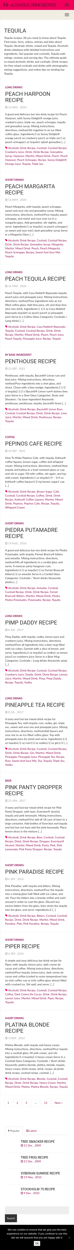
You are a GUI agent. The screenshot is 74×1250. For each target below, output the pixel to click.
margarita (57, 244)
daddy (29, 674)
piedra (56, 596)
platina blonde (40, 1086)
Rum (8, 760)
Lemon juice (12, 998)
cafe (56, 491)
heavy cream (47, 1082)
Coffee (10, 437)
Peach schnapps (27, 159)
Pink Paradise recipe (34, 872)
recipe (42, 159)
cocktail (42, 148)
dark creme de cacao (28, 994)
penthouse (45, 417)
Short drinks (14, 179)
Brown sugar (44, 491)
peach (55, 156)
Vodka (28, 682)
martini (29, 156)
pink (52, 845)
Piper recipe (22, 946)
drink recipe (41, 152)
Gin (32, 752)
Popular (14, 1130)
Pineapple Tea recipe (35, 705)
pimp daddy (53, 678)
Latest (31, 1130)
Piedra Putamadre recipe (31, 533)
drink (28, 152)
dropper (44, 841)
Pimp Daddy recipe (31, 622)
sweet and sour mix (48, 252)
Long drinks (13, 87)
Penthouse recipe (30, 361)
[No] (69, 1237)
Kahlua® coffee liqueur (29, 499)
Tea (40, 760)
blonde (41, 1078)
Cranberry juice (14, 152)
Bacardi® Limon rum (49, 409)
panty (45, 845)
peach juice (57, 334)
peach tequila (13, 338)
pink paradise (31, 923)
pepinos (18, 503)
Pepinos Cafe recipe (33, 443)
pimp (42, 678)
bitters (41, 915)
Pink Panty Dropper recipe (33, 790)
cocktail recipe (57, 148)
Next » (58, 1102)
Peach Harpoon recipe (27, 97)
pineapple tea (46, 756)
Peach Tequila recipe (35, 279)
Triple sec (37, 163)
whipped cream (15, 507)
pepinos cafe (32, 503)
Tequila (26, 163)
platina (25, 1086)
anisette (42, 588)
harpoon (18, 156)
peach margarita (50, 248)
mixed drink (43, 156)
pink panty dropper (30, 849)
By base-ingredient (18, 354)
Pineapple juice (32, 338)
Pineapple (11, 756)
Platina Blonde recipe (27, 1027)
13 (45, 1102)
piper (51, 998)
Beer (8, 780)
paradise (10, 923)
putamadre (34, 599)
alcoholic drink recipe (21, 148)
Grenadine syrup (40, 244)
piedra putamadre (16, 599)
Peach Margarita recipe (30, 189)
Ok (37, 1243)
